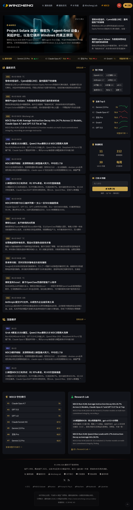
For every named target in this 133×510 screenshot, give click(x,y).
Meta (109, 90)
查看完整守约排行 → (14, 447)
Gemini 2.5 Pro (24, 58)
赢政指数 (47, 5)
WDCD (105, 5)
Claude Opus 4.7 (55, 58)
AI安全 (112, 80)
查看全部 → (81, 67)
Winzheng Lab (90, 5)
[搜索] (119, 5)
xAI (119, 85)
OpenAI (98, 75)
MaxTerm (79, 486)
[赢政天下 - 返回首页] (18, 5)
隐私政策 (92, 474)
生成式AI (98, 90)
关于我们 (68, 474)
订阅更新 (80, 474)
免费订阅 (110, 189)
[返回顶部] (127, 504)
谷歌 (118, 90)
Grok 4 (110, 58)
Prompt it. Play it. (65, 486)
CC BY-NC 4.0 (70, 502)
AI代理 (98, 85)
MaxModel (91, 486)
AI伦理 (109, 85)
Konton (51, 486)
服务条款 (104, 474)
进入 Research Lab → (80, 449)
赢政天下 (68, 464)
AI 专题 (75, 5)
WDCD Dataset (39, 486)
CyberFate (103, 486)
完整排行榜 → (124, 58)
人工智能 (111, 75)
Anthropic (99, 80)
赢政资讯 (61, 5)
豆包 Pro (85, 58)
